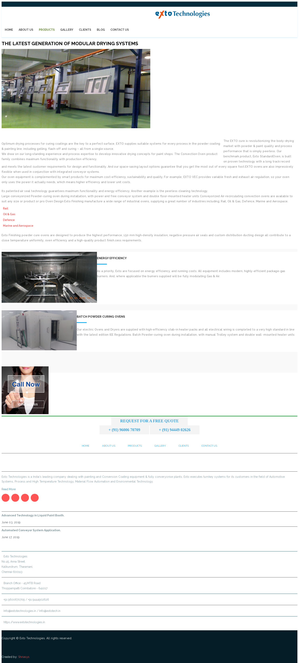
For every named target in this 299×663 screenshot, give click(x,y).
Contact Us (119, 29)
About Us (26, 29)
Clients (85, 29)
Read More (9, 489)
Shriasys (23, 656)
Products (47, 29)
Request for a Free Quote (149, 421)
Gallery (66, 29)
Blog (101, 29)
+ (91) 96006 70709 (124, 430)
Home (9, 29)
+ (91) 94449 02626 (175, 430)
